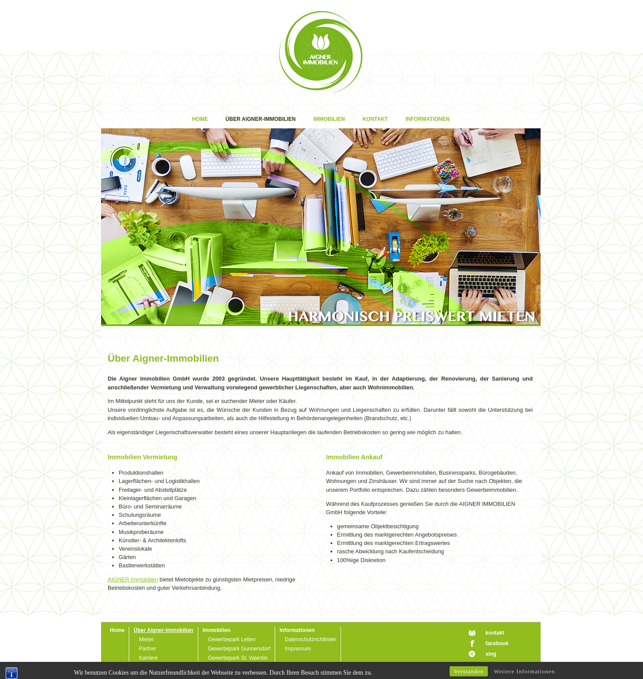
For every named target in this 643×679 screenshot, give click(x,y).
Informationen (427, 119)
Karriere (148, 658)
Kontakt (375, 119)
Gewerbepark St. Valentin (238, 658)
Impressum (298, 649)
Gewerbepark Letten (232, 639)
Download (150, 667)
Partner (147, 649)
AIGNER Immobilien (133, 579)
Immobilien (329, 119)
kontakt (494, 633)
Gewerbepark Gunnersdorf (239, 649)
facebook (497, 643)
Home (200, 119)
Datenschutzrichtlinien (310, 639)
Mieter (146, 639)
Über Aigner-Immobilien (260, 119)
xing (490, 654)
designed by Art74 (508, 664)
